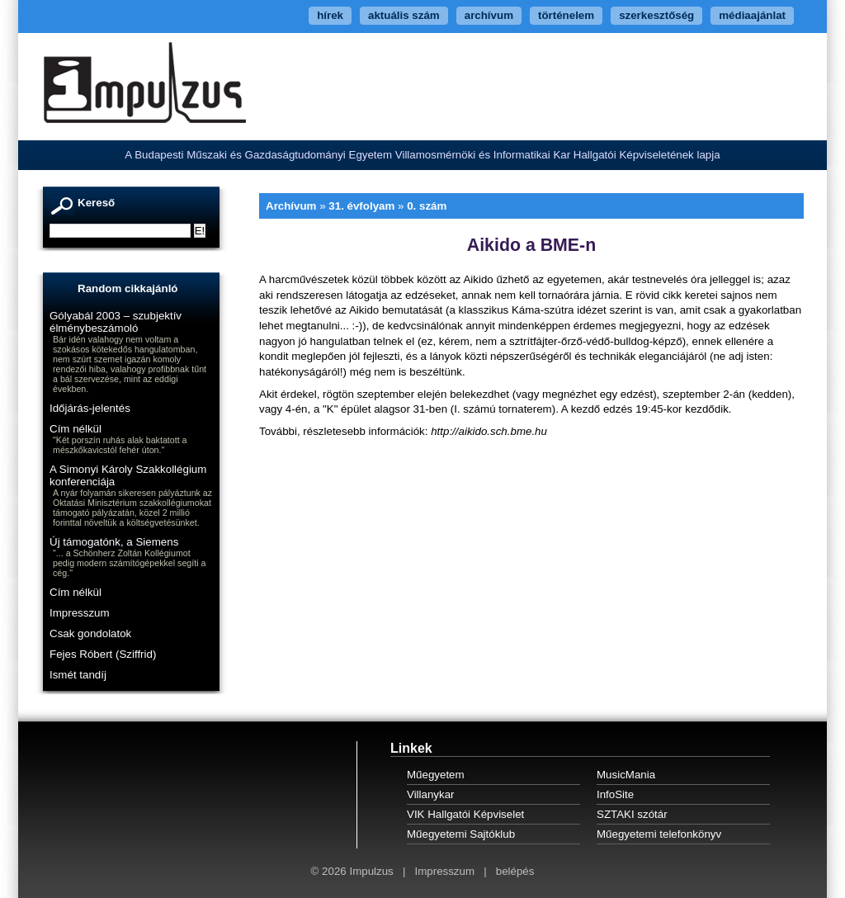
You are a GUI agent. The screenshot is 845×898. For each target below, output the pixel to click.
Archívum (291, 206)
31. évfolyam (361, 206)
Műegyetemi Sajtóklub (461, 834)
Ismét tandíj (78, 675)
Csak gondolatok (90, 633)
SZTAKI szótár (632, 814)
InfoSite (615, 794)
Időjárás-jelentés (90, 408)
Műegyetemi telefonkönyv (659, 834)
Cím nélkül (75, 429)
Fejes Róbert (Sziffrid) (103, 654)
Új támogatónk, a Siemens (114, 542)
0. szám (426, 206)
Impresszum (80, 613)
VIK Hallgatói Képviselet (465, 814)
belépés (515, 871)
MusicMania (626, 774)
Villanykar (431, 794)
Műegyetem (436, 774)
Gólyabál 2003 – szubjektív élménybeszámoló (116, 322)
